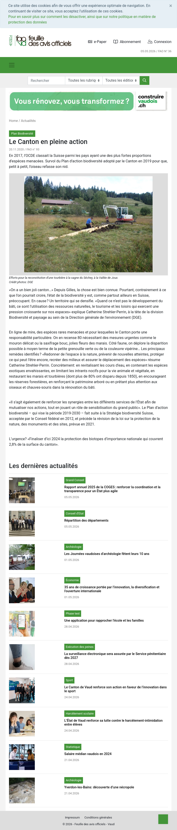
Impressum (72, 817)
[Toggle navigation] (12, 65)
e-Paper (97, 42)
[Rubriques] (83, 80)
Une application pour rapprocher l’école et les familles (104, 621)
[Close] (171, 5)
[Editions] (121, 80)
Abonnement (127, 42)
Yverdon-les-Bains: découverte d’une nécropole (99, 787)
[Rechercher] (144, 80)
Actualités (28, 121)
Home (13, 121)
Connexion (159, 42)
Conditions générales (98, 817)
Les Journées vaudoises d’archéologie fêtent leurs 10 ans (106, 554)
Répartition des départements (86, 521)
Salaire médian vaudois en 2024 (88, 754)
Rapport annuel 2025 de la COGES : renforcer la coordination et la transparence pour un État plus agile (112, 489)
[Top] (163, 819)
